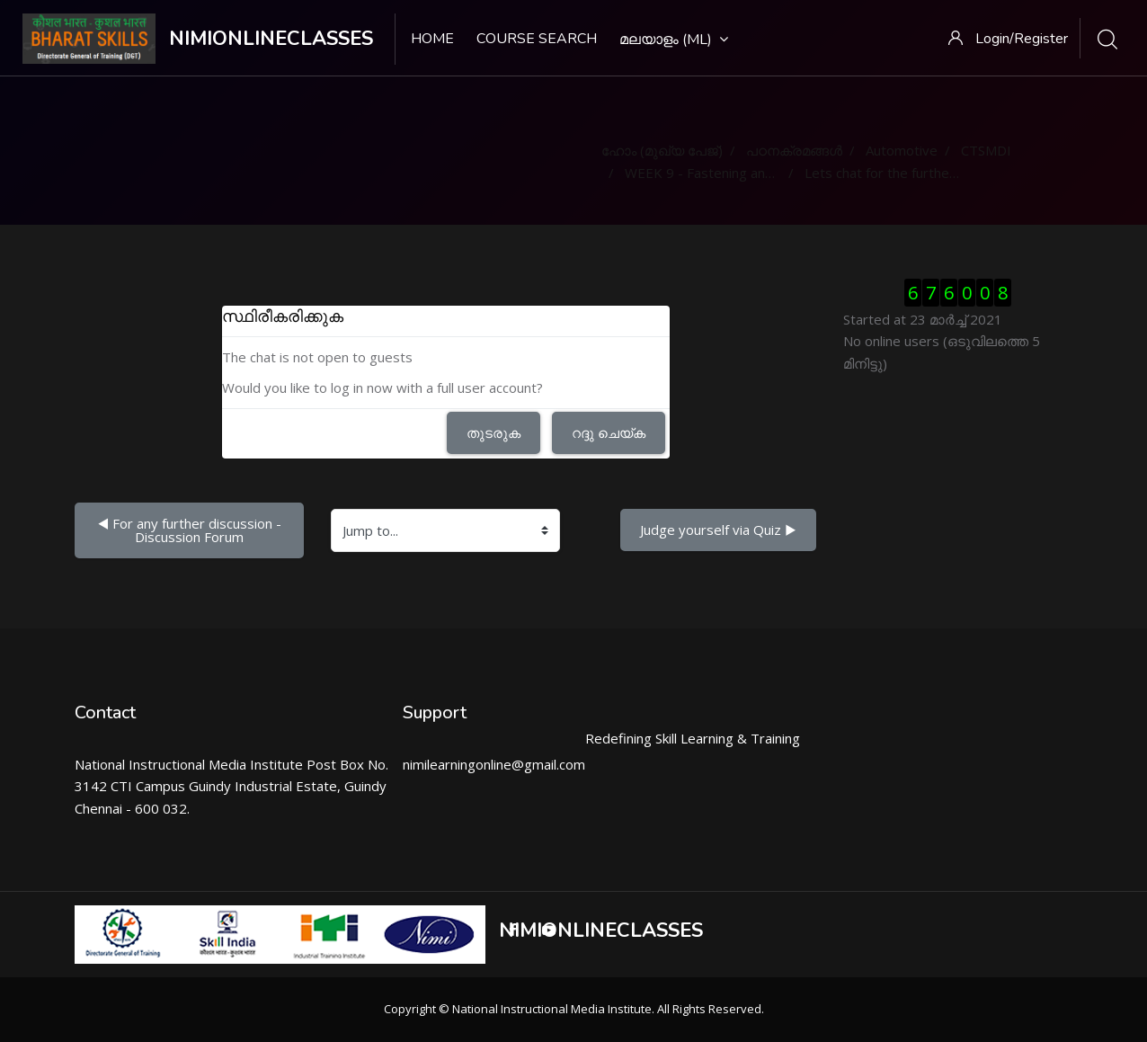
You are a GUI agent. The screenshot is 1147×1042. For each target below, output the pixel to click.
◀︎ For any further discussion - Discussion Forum (191, 530)
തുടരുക (493, 432)
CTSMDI (986, 150)
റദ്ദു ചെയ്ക (608, 432)
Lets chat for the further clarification (916, 173)
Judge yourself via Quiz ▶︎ (718, 530)
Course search (536, 39)
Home (432, 39)
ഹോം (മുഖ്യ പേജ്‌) (662, 150)
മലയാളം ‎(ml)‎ (673, 39)
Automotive (902, 150)
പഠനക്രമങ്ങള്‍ (794, 150)
